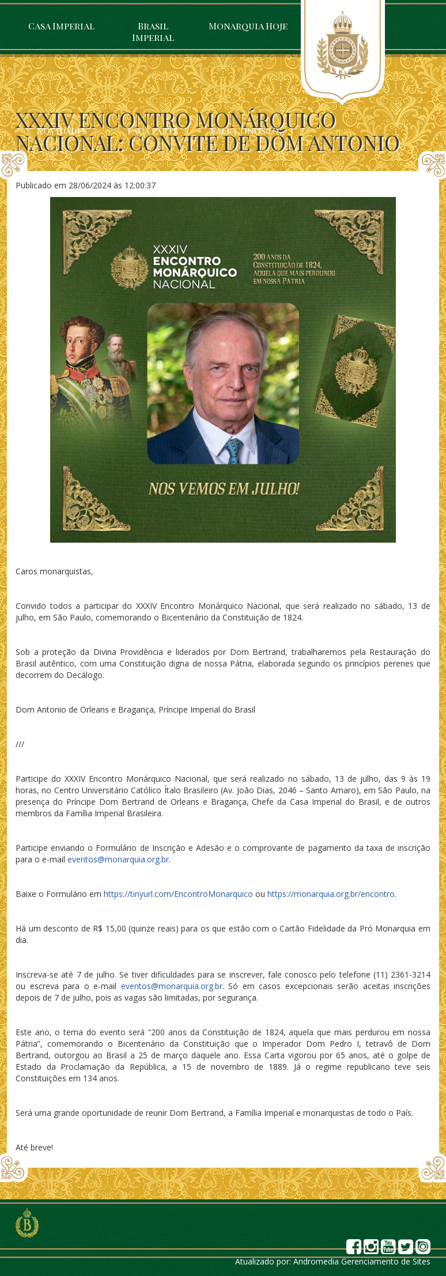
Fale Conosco (245, 130)
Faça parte (153, 130)
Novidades (61, 130)
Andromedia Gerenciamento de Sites (361, 1261)
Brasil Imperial (153, 31)
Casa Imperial (61, 26)
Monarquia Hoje (248, 26)
